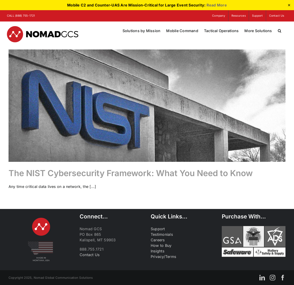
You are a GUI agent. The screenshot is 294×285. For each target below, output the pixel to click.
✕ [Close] (289, 5)
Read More (217, 5)
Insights (157, 251)
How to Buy (161, 245)
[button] (279, 30)
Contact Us (89, 254)
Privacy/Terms (163, 256)
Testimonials (162, 234)
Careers (158, 240)
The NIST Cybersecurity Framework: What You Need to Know (131, 173)
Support (158, 229)
